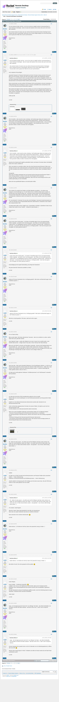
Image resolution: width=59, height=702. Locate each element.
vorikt (5, 60)
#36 (51, 523)
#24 (51, 147)
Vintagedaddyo (13, 676)
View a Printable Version (8, 665)
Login (14, 11)
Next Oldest (5, 660)
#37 (51, 554)
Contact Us (5, 673)
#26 (51, 218)
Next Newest (11, 660)
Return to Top (22, 673)
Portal (44, 9)
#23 (51, 116)
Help (55, 9)
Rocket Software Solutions (13, 673)
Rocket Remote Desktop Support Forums (9, 14)
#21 (51, 23)
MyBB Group (16, 675)
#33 (51, 439)
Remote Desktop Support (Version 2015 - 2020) (37, 14)
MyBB (8, 675)
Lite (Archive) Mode (29, 673)
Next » (19, 19)
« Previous (8, 19)
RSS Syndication (38, 673)
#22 (51, 54)
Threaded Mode (54, 21)
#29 (51, 307)
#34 (51, 470)
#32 (51, 393)
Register (18, 11)
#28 (51, 276)
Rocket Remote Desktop (22, 14)
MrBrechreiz (8, 676)
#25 (51, 187)
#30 (51, 331)
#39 (51, 603)
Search (50, 9)
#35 (51, 494)
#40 (51, 634)
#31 (51, 362)
